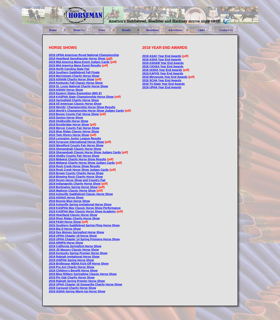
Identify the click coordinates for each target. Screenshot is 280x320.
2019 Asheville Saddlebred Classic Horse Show (81, 194)
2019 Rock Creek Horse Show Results (74, 166)
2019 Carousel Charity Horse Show (72, 288)
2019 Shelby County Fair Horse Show (74, 155)
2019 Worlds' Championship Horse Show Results (82, 107)
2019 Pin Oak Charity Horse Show (72, 277)
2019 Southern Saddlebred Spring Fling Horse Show (84, 225)
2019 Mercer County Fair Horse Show (74, 128)
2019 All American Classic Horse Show (75, 103)
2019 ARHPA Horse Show (66, 242)
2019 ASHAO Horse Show (66, 197)
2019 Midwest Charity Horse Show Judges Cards (82, 162)
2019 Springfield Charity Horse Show (74, 100)
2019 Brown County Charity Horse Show (76, 173)
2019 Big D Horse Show (65, 228)
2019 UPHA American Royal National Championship (84, 55)
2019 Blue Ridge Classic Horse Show (74, 131)
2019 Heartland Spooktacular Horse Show (77, 58)
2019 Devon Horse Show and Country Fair (77, 180)
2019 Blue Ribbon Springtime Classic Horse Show (83, 274)
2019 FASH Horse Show (65, 221)
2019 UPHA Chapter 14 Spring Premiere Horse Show (84, 239)
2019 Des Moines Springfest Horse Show (76, 232)
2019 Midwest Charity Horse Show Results (77, 159)
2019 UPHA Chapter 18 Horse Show (73, 235)
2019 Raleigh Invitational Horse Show (74, 256)
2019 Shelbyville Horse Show (68, 121)
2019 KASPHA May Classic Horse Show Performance (85, 208)
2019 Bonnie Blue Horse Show (69, 201)
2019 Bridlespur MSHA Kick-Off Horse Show (79, 263)
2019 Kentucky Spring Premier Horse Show (78, 253)
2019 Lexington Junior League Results (75, 138)
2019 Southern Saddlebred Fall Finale (74, 72)
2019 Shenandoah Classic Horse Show (75, 148)
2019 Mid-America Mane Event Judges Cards (79, 62)
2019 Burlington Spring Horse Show (73, 187)
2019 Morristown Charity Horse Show (74, 75)
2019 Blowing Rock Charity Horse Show (76, 176)
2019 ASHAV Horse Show (66, 89)
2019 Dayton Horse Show (66, 117)
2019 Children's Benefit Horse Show (73, 270)
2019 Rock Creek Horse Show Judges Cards (79, 169)
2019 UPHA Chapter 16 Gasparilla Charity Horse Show (85, 284)
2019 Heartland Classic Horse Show (73, 215)
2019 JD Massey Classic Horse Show (74, 249)
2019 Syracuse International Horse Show (76, 142)
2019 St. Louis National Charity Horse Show (78, 86)
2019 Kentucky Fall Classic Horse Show (76, 82)
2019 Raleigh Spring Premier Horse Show (77, 281)
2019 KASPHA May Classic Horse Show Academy (82, 211)
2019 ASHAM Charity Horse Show (71, 79)
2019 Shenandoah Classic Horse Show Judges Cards (85, 152)
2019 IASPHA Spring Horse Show (71, 260)
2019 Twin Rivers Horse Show (69, 135)
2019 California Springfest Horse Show (75, 246)
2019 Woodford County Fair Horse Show (76, 145)
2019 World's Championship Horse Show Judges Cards (86, 110)
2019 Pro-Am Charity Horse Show (71, 267)
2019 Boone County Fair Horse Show (74, 114)
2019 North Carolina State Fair (69, 69)
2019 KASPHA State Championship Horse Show (81, 96)
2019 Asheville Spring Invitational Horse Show (80, 204)
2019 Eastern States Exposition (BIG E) (75, 93)
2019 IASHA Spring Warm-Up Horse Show (77, 291)
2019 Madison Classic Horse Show (72, 190)
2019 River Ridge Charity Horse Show (74, 218)
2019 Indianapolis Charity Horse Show (75, 183)
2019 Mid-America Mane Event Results (75, 65)
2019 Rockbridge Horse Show (69, 124)
